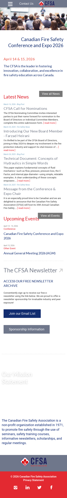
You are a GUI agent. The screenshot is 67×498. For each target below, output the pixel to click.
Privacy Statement (33, 480)
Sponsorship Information (26, 329)
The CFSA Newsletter (30, 270)
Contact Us (26, 3)
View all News (51, 93)
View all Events (50, 215)
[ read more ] (49, 123)
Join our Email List (22, 313)
